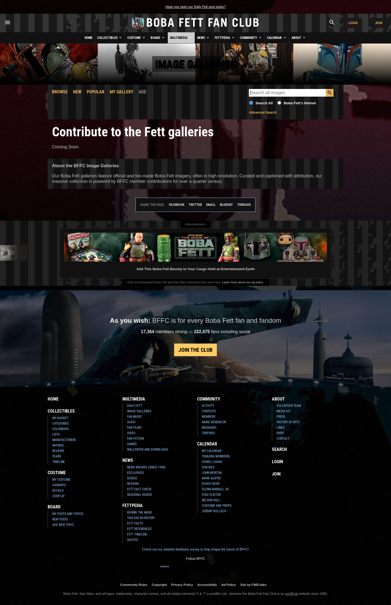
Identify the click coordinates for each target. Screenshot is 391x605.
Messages (209, 428)
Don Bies (208, 467)
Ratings (58, 445)
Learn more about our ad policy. (243, 282)
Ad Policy (228, 584)
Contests (209, 411)
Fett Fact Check (139, 489)
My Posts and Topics (67, 514)
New (77, 91)
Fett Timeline (137, 534)
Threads (244, 205)
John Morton (212, 473)
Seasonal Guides (139, 495)
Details (58, 490)
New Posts (60, 519)
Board (158, 37)
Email (210, 205)
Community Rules (133, 584)
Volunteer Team (289, 406)
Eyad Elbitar (211, 495)
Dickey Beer (210, 484)
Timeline (58, 462)
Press (281, 417)
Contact (283, 438)
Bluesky (226, 205)
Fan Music (134, 417)
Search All (264, 103)
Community (251, 37)
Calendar (277, 37)
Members (208, 417)
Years (56, 456)
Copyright (159, 584)
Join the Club (195, 350)
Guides (132, 478)
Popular (95, 91)
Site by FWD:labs (253, 584)
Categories (60, 423)
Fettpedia (225, 37)
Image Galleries (139, 411)
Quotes (132, 540)
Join (378, 23)
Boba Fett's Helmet (300, 103)
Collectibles (110, 37)
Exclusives (135, 473)
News (203, 37)
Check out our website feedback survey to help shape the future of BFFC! (195, 549)
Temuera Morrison (215, 456)
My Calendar (211, 451)
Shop (280, 433)
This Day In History (141, 518)
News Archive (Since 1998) (146, 467)
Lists (56, 434)
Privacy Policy (182, 584)
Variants (59, 485)
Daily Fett (134, 406)
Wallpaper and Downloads (147, 449)
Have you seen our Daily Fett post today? (195, 7)
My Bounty (60, 418)
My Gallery (121, 91)
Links (280, 428)
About (299, 37)
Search (279, 449)
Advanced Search (263, 112)
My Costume (61, 480)
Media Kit (284, 411)
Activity (208, 406)
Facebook (176, 205)
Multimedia (181, 37)
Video (131, 433)
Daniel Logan (212, 462)
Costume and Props (216, 506)
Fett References (139, 529)
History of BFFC (288, 422)
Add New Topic (63, 525)
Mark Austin (211, 478)
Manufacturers (64, 440)
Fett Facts (135, 523)
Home (89, 38)
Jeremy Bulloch (214, 511)
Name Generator (214, 422)
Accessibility (207, 584)
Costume (136, 37)
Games (132, 444)
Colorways (60, 429)
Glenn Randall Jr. (215, 489)
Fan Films (134, 428)
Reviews (58, 451)
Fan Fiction (135, 438)
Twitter (195, 205)
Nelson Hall (211, 500)
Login (353, 23)
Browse (60, 91)
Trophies (208, 433)
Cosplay (58, 496)
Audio (131, 422)
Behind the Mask (139, 512)
